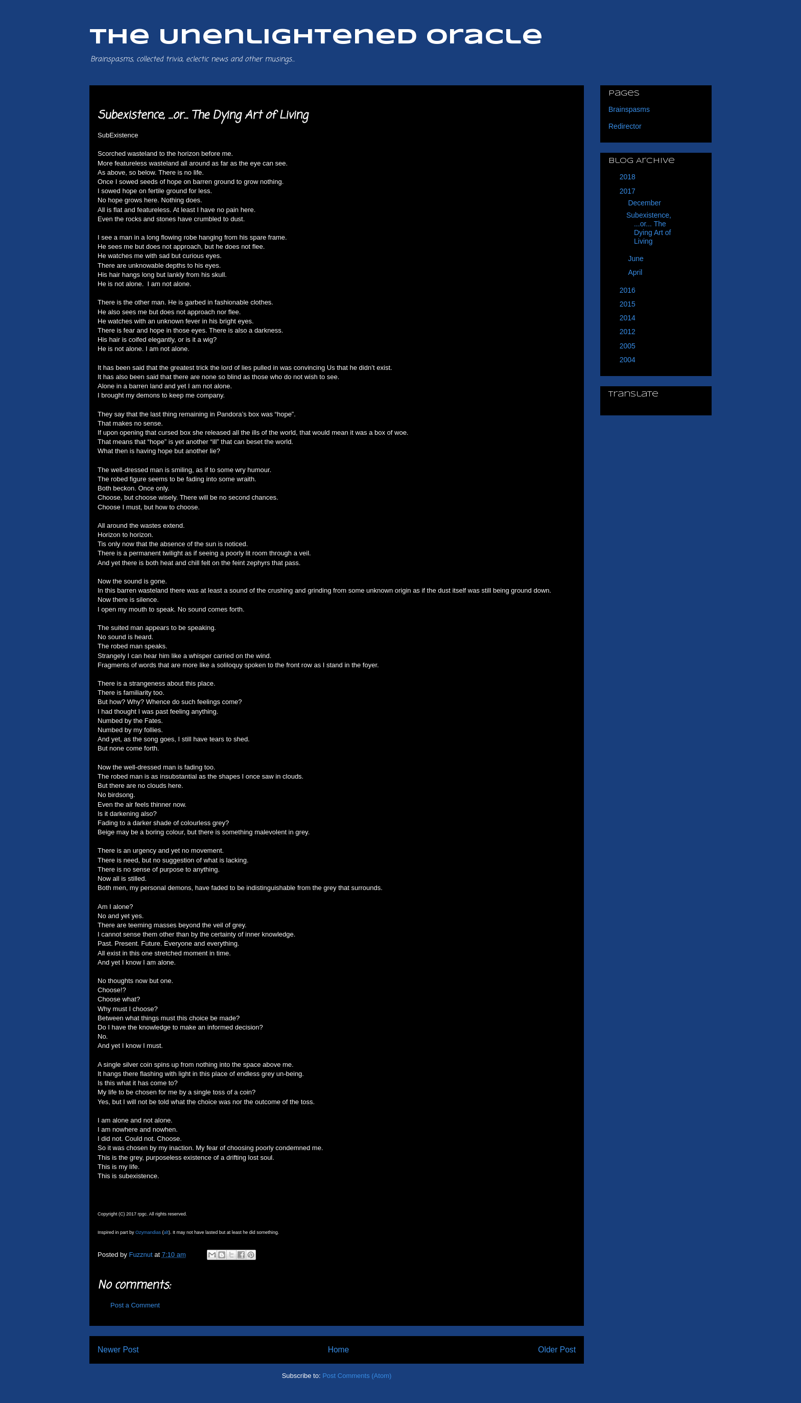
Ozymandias (148, 1232)
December (645, 203)
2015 (629, 304)
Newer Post (118, 1349)
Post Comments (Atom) (356, 1375)
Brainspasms (629, 109)
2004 (629, 360)
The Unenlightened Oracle (316, 37)
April (636, 272)
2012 (629, 332)
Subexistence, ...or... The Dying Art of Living (648, 228)
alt (166, 1232)
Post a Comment (135, 1305)
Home (338, 1349)
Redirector (625, 126)
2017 (629, 191)
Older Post (557, 1349)
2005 (629, 346)
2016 (629, 290)
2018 (629, 177)
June (636, 258)
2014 (629, 318)
